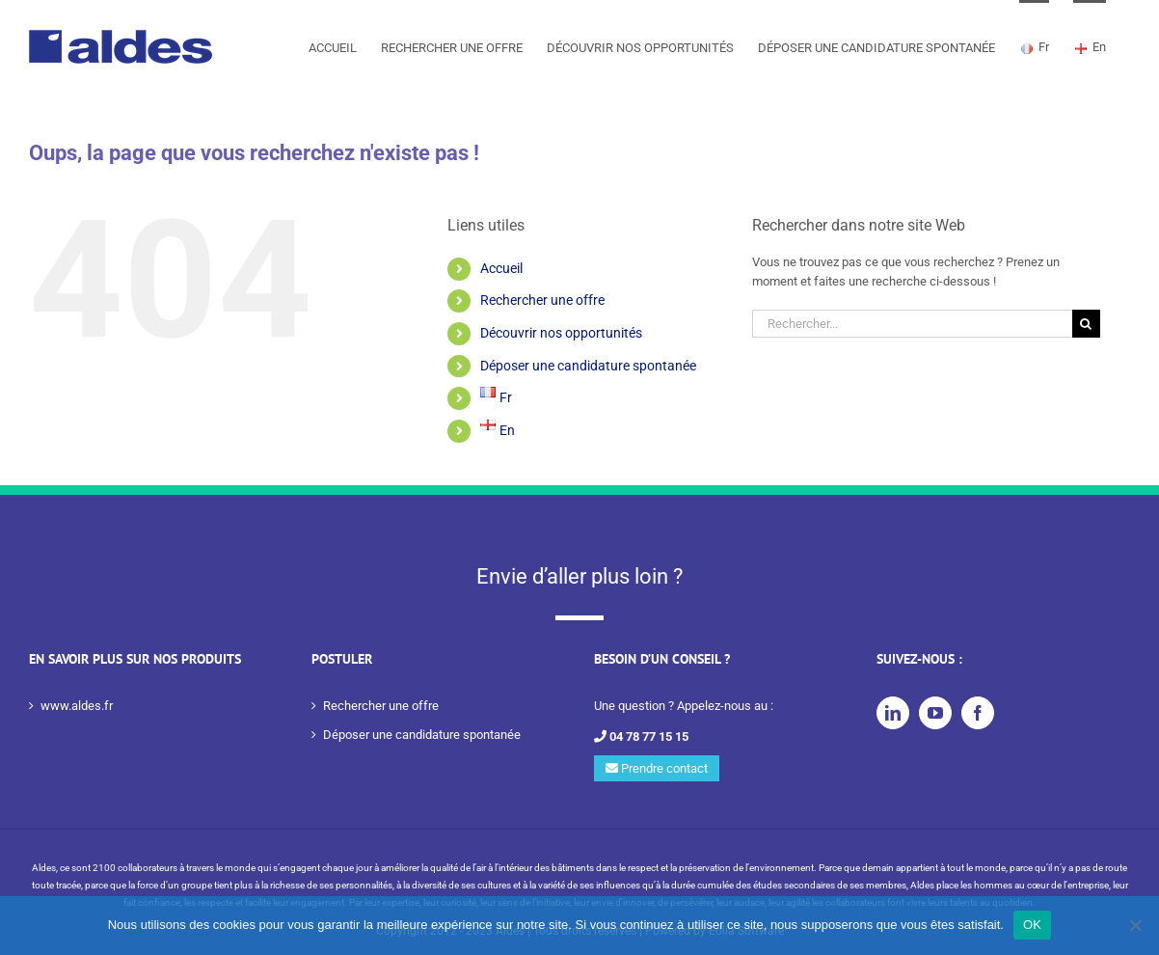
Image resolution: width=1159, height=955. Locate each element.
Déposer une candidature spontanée (588, 365)
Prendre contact (657, 768)
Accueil (501, 268)
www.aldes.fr (76, 705)
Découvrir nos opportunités (561, 333)
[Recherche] (1086, 324)
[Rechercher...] (912, 324)
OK (1032, 924)
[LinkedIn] (892, 712)
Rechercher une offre (542, 300)
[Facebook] (977, 712)
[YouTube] (935, 712)
